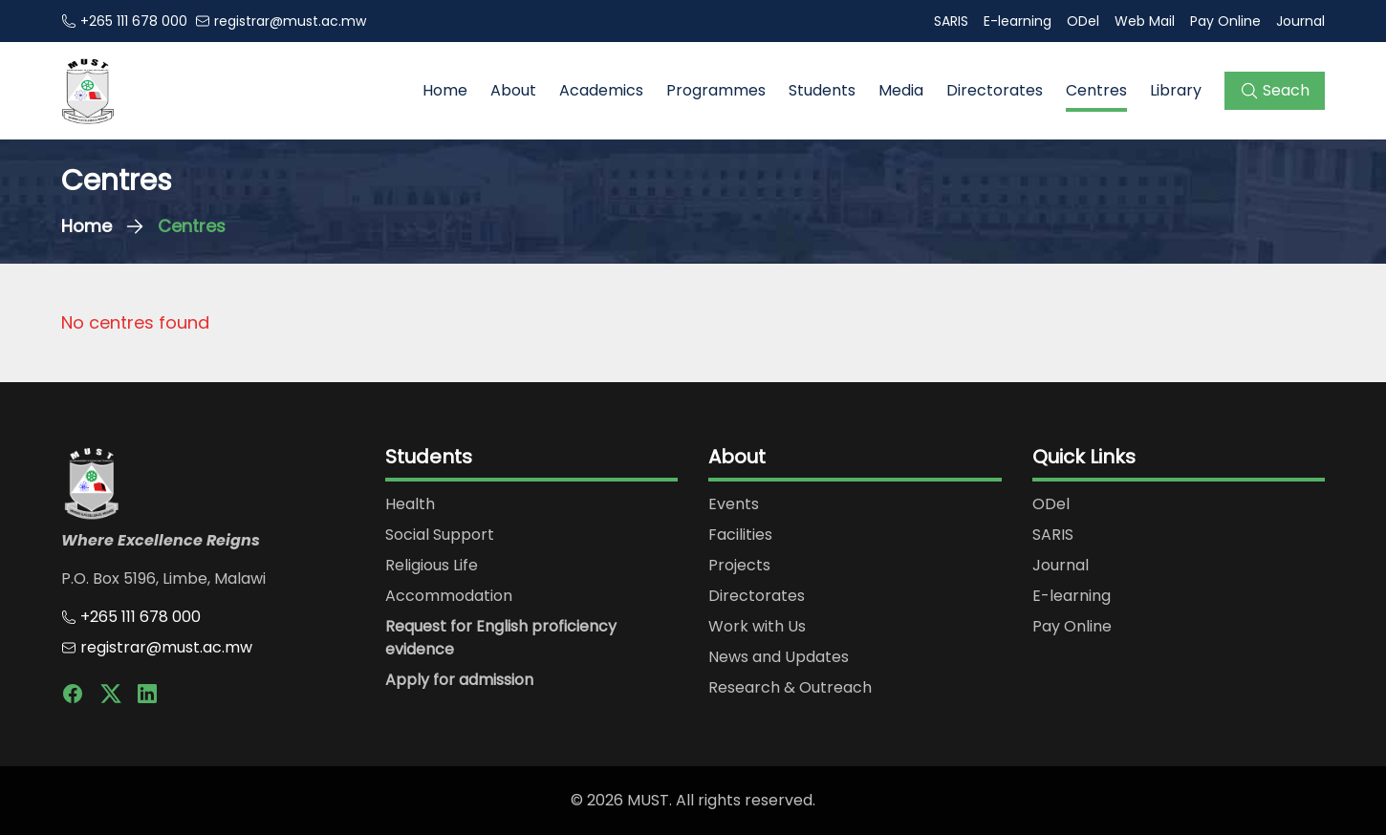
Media (900, 90)
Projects (739, 565)
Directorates (994, 90)
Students (822, 90)
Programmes (716, 90)
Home (444, 90)
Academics (601, 90)
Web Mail (1145, 21)
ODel (1083, 21)
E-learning (1017, 21)
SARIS (951, 21)
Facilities (740, 535)
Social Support (439, 535)
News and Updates (778, 657)
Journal (1300, 21)
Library (1176, 90)
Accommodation (448, 596)
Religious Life (431, 565)
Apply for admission (459, 680)
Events (733, 504)
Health (410, 504)
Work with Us (757, 626)
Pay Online (1225, 21)
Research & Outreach (790, 687)
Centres (1096, 90)
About (513, 90)
